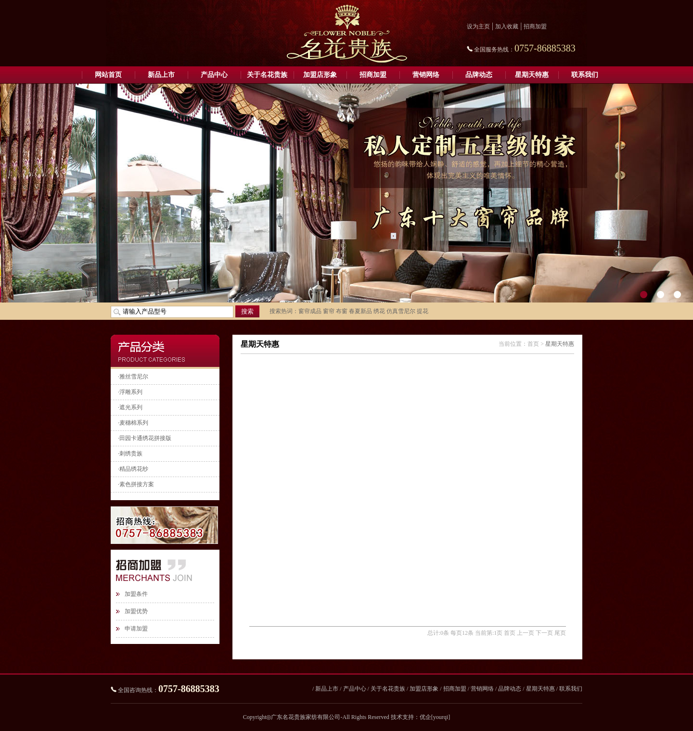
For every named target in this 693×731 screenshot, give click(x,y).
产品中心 (214, 74)
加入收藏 (506, 26)
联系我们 (584, 74)
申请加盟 (136, 628)
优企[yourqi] (435, 717)
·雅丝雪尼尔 (133, 376)
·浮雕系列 (130, 392)
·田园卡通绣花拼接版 (144, 438)
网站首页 (108, 74)
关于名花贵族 (267, 74)
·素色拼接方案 (136, 484)
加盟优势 (136, 611)
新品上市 (161, 74)
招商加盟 (535, 26)
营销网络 (425, 74)
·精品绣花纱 (133, 469)
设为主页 (478, 26)
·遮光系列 (130, 407)
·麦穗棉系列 (133, 422)
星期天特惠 (532, 74)
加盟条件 (136, 594)
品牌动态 (478, 74)
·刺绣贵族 (130, 453)
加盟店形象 (320, 74)
